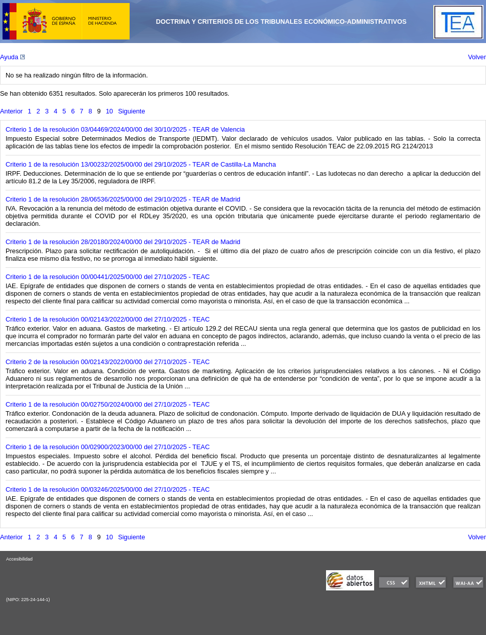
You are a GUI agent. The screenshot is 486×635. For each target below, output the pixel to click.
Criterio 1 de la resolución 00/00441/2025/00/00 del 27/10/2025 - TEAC (108, 277)
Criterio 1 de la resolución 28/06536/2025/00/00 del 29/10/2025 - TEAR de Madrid (123, 199)
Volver (477, 57)
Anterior (11, 111)
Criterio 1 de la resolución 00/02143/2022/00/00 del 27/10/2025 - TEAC (108, 319)
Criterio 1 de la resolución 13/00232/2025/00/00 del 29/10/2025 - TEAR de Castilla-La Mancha (141, 164)
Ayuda (12, 57)
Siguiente (131, 111)
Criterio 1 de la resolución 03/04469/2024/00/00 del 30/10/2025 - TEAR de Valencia (125, 129)
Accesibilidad (19, 559)
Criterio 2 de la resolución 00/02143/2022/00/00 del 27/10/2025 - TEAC (108, 362)
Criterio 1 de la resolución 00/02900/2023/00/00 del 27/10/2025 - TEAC (108, 447)
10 (109, 111)
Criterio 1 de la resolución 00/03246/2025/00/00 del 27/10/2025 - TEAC (108, 489)
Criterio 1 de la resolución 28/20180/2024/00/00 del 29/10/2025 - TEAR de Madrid (123, 242)
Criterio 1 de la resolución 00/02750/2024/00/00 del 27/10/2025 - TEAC (108, 404)
